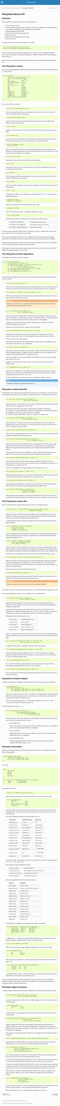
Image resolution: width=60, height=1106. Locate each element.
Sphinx (9, 1103)
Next (55, 1094)
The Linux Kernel (31, 2)
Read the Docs (28, 1103)
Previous (6, 1094)
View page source (53, 8)
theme (16, 1103)
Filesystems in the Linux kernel (13, 8)
